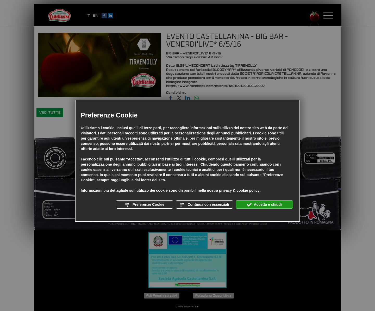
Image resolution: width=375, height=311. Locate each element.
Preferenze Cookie (144, 204)
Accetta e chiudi (264, 204)
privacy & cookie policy (239, 190)
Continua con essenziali (204, 204)
